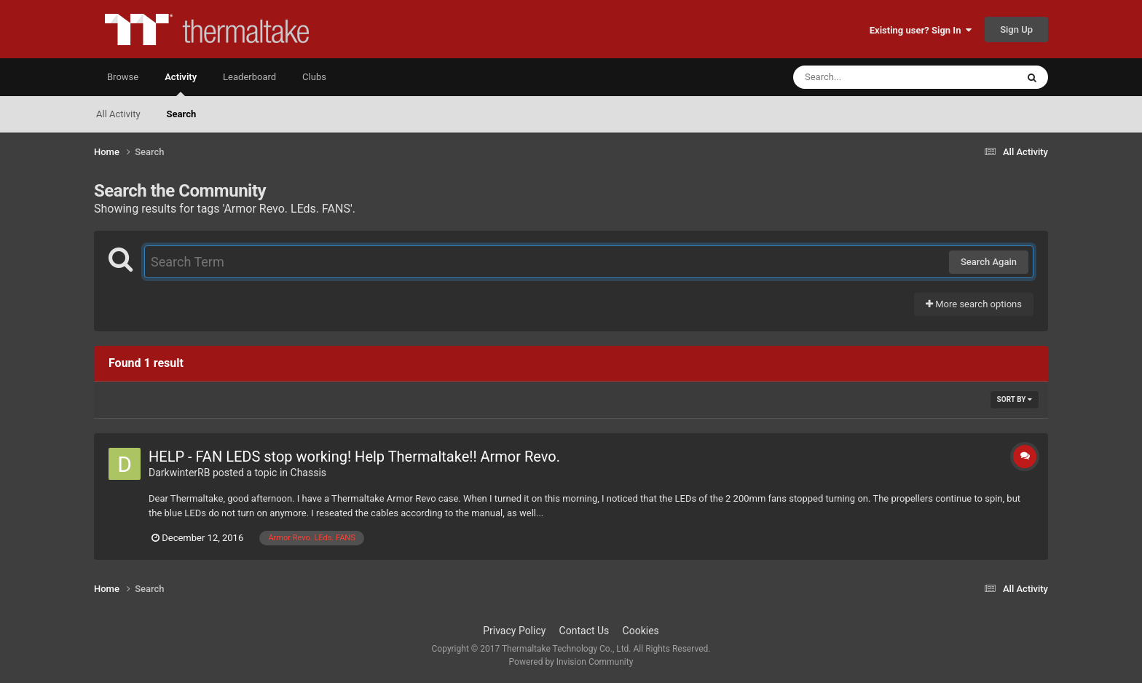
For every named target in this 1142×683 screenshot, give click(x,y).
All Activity (118, 113)
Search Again (989, 261)
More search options (974, 304)
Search (182, 113)
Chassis (309, 472)
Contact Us (584, 630)
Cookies (641, 630)
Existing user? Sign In (921, 30)
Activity (181, 83)
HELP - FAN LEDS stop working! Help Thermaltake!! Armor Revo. (354, 456)
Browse (122, 76)
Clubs (314, 76)
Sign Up (1016, 29)
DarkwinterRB (179, 472)
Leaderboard (249, 76)
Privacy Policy (514, 630)
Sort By (1014, 399)
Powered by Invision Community (571, 662)
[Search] (868, 77)
